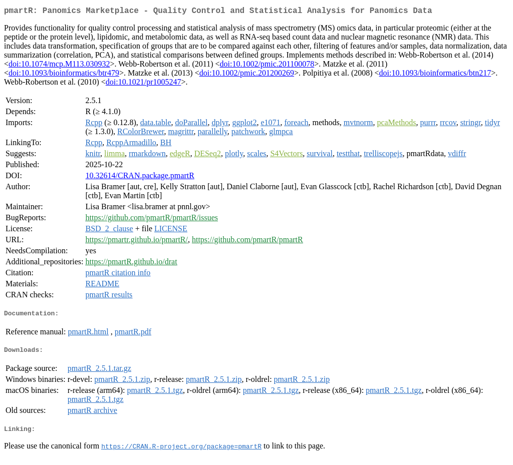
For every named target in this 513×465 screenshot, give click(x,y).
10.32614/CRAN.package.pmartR (140, 177)
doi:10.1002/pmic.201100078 (266, 66)
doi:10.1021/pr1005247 (143, 84)
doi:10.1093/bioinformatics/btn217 (435, 75)
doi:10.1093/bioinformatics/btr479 (64, 75)
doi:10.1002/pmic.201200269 (246, 75)
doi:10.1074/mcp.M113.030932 (59, 66)
